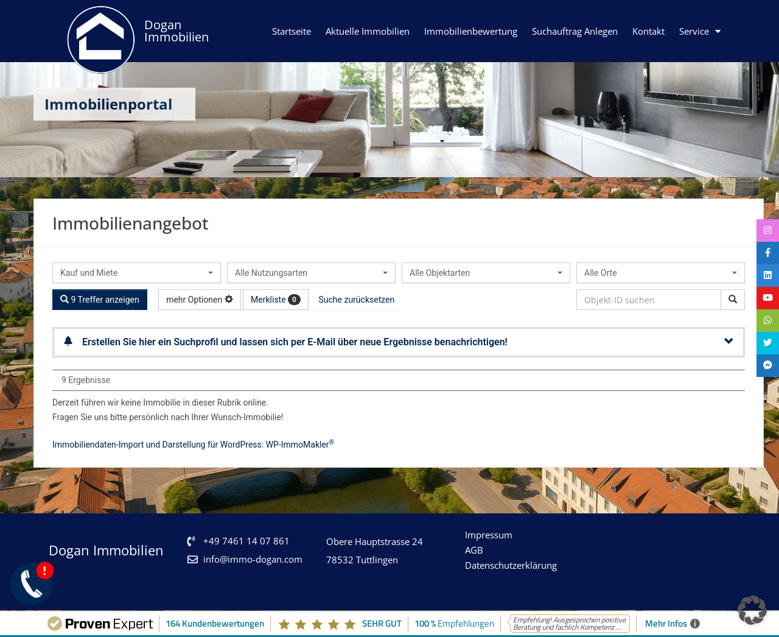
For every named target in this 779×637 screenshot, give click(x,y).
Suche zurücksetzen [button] (356, 299)
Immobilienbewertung (470, 31)
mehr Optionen (199, 299)
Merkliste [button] (276, 299)
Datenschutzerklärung (511, 565)
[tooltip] (767, 231)
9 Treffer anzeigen (99, 299)
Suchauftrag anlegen (575, 31)
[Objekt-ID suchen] (733, 299)
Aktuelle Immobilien (368, 31)
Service (700, 31)
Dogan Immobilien (176, 30)
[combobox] (136, 272)
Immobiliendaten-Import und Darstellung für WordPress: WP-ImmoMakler (193, 444)
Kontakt (648, 31)
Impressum (488, 535)
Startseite (291, 31)
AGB (474, 550)
